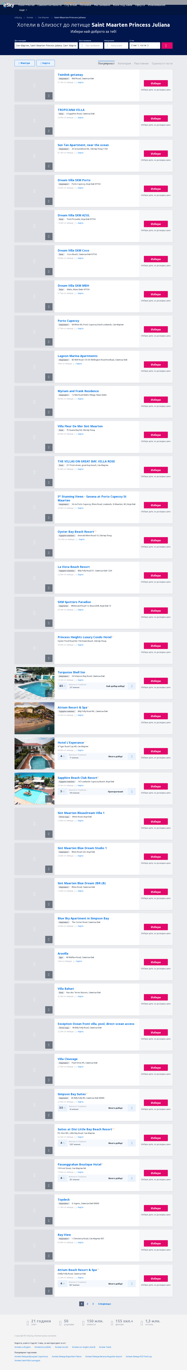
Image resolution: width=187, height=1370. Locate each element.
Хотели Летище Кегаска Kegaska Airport (103, 1356)
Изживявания (156, 5)
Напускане (109, 40)
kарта (80, 82)
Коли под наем (122, 5)
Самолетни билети (50, 5)
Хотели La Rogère (23, 1347)
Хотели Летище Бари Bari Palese (67, 1356)
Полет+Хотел (26, 5)
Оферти (140, 5)
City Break (71, 5)
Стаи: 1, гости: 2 (140, 45)
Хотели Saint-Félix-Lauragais (27, 1360)
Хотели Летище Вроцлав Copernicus (31, 1356)
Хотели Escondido (42, 1347)
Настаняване (102, 5)
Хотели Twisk (105, 1347)
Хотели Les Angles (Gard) (83, 1347)
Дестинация (20, 40)
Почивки (85, 5)
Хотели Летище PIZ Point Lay (139, 1356)
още (22, 10)
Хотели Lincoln (61, 1347)
